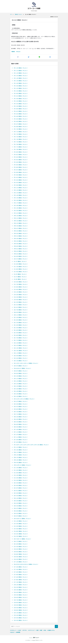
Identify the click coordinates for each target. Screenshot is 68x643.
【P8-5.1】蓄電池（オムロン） (20, 236)
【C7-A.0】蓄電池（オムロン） (20, 577)
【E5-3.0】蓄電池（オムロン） (20, 404)
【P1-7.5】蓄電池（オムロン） (20, 142)
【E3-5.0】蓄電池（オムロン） (20, 493)
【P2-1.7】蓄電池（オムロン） (20, 203)
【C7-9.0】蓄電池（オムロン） (20, 574)
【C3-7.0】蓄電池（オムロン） (20, 284)
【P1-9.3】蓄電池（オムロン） (20, 182)
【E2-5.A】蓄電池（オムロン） (20, 358)
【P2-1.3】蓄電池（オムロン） (20, 192)
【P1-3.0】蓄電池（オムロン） (20, 86)
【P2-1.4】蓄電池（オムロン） (20, 195)
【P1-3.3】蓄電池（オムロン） (20, 91)
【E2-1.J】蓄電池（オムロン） (20, 353)
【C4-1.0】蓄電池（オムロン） (20, 292)
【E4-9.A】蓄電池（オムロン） (20, 373)
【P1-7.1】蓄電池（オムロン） (20, 131)
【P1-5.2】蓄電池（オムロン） (20, 101)
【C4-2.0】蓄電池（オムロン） (20, 294)
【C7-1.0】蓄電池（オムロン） (20, 562)
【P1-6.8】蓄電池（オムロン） (20, 126)
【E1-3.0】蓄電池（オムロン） (20, 327)
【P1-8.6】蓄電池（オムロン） (20, 167)
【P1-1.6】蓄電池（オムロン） (20, 83)
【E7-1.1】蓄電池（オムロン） (20, 432)
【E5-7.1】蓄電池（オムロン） (20, 414)
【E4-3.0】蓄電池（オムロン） (20, 503)
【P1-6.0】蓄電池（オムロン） (20, 108)
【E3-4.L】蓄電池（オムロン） (20, 490)
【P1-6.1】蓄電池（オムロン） (20, 111)
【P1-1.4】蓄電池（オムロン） (20, 78)
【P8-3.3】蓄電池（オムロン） (20, 223)
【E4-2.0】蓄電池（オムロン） (20, 500)
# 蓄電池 (13, 51)
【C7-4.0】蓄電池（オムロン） (20, 572)
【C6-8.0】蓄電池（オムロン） (20, 551)
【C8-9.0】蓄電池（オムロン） (20, 605)
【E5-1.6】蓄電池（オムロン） (20, 388)
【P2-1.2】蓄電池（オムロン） (20, 190)
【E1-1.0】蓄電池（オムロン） (20, 322)
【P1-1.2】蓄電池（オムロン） (20, 73)
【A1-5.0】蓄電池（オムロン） (20, 302)
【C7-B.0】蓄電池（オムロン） (20, 579)
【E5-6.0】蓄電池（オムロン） (20, 409)
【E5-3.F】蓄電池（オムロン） (20, 406)
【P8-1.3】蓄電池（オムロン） (20, 455)
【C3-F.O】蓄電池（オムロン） (20, 536)
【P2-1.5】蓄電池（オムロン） (20, 198)
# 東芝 (41, 630)
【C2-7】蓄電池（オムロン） (20, 276)
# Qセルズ (12, 632)
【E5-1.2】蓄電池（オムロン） (20, 381)
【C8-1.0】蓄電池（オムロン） (20, 584)
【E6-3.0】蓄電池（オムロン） (20, 422)
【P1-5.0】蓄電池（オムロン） (20, 98)
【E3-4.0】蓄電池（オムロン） (20, 485)
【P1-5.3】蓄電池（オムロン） (20, 103)
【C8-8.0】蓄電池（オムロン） (20, 602)
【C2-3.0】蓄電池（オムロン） (20, 480)
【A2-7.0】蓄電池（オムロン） (20, 310)
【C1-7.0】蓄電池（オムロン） (20, 266)
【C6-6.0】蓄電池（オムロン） (20, 549)
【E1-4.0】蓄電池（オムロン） (20, 330)
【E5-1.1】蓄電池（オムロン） (20, 378)
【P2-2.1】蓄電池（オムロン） (20, 213)
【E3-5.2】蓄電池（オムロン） (20, 495)
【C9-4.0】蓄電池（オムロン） (20, 618)
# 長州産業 (18, 632)
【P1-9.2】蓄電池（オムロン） (20, 180)
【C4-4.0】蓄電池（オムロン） (20, 299)
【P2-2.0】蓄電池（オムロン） (20, 210)
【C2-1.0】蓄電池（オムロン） (20, 475)
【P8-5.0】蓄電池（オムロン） (20, 233)
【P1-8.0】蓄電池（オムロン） (20, 152)
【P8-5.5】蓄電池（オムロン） (20, 241)
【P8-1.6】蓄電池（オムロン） (20, 460)
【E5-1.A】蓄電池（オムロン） (20, 396)
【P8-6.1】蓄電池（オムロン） (20, 248)
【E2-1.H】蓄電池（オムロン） (20, 350)
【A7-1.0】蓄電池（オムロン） (20, 317)
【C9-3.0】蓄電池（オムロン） (20, 615)
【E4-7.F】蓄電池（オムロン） (20, 541)
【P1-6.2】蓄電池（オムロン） (20, 114)
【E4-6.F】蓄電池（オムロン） (20, 371)
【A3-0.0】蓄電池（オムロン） (20, 256)
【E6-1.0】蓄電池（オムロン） (20, 416)
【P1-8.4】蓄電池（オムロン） (20, 162)
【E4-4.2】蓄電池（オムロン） (20, 513)
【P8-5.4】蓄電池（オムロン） (20, 238)
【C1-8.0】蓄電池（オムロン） (20, 269)
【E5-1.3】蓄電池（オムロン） (20, 383)
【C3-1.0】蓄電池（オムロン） (20, 521)
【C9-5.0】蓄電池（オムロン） (20, 620)
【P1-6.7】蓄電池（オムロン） (20, 124)
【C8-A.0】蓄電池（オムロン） (20, 607)
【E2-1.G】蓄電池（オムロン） (20, 348)
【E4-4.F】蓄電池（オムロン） (20, 516)
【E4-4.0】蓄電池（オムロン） (20, 511)
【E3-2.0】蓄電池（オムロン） (20, 544)
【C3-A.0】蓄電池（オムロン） (20, 528)
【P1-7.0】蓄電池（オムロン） (20, 129)
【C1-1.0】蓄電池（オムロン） (20, 467)
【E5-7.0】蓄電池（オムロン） (20, 411)
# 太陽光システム (51, 630)
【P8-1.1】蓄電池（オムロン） (20, 452)
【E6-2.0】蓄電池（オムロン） (20, 419)
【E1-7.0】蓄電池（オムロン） (20, 338)
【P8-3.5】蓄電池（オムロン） (20, 226)
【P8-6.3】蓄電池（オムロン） (20, 254)
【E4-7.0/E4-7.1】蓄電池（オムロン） (22, 539)
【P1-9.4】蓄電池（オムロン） (20, 185)
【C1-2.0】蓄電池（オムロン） (20, 470)
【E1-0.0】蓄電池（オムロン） (20, 320)
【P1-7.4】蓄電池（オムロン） (20, 139)
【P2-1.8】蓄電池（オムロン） (20, 205)
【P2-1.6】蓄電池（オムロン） (20, 200)
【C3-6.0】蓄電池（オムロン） (20, 282)
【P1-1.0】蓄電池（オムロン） (20, 68)
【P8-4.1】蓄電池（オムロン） (20, 228)
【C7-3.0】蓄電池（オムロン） (20, 569)
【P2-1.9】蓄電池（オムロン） (20, 208)
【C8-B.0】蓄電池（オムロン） (20, 610)
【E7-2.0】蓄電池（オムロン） (20, 439)
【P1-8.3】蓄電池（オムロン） (20, 159)
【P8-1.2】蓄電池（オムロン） (20, 215)
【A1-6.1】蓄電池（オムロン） (20, 307)
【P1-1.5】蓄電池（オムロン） (20, 80)
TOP (11, 14)
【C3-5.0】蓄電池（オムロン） (20, 526)
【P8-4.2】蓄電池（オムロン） (20, 231)
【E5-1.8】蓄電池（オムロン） (20, 391)
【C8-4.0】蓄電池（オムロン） (20, 592)
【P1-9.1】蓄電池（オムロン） (20, 177)
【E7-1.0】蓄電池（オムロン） (20, 429)
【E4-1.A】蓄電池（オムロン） (20, 498)
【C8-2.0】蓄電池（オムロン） (20, 587)
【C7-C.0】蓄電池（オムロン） (20, 582)
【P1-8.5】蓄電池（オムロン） (20, 164)
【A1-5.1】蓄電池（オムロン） (20, 304)
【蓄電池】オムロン (18, 14)
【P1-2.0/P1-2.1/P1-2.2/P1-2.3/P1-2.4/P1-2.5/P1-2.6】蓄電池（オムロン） (31, 444)
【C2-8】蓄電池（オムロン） (20, 279)
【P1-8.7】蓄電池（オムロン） (20, 170)
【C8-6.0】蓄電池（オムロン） (20, 597)
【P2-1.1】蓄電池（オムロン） (20, 187)
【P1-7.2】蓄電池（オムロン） (20, 134)
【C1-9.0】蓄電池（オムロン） (20, 271)
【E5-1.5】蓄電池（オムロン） (20, 386)
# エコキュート (13, 630)
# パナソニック (31, 630)
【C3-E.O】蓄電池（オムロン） (20, 534)
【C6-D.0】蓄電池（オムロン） (20, 556)
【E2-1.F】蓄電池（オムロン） (20, 345)
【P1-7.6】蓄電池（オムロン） (20, 144)
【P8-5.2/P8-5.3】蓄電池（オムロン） (22, 465)
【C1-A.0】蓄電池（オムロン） (20, 472)
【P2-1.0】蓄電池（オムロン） (20, 450)
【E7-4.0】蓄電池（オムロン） (20, 442)
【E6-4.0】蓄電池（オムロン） (20, 424)
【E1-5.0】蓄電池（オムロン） (20, 332)
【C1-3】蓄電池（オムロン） (20, 261)
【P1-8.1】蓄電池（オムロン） (20, 154)
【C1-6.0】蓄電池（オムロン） (20, 264)
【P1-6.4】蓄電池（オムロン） (20, 116)
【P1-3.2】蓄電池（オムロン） (20, 88)
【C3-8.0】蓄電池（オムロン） (20, 287)
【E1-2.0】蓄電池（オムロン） (20, 325)
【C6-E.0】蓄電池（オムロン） (20, 559)
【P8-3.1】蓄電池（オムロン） (20, 218)
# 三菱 (37, 630)
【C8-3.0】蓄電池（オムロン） (20, 590)
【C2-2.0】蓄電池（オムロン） (20, 478)
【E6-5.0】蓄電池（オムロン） (20, 427)
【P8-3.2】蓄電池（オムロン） (20, 220)
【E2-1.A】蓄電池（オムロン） (20, 343)
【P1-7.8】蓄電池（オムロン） (20, 149)
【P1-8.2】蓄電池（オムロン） (20, 157)
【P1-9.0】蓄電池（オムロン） (20, 175)
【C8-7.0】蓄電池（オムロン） (20, 600)
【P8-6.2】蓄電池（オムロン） (20, 251)
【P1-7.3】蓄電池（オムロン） (20, 136)
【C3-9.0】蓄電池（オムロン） (20, 289)
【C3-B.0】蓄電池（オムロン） (20, 531)
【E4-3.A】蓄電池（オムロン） (20, 506)
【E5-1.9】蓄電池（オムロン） (20, 394)
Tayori (34, 640)
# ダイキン (24, 630)
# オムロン (18, 51)
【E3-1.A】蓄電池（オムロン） (20, 360)
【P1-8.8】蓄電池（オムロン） (20, 172)
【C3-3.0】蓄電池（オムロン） (20, 546)
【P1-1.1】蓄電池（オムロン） (20, 70)
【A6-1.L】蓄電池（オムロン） (20, 315)
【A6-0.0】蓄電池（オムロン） (20, 312)
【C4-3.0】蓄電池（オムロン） (20, 297)
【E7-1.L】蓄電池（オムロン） (20, 437)
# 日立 (44, 630)
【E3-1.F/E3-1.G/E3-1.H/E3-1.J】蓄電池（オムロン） (26, 363)
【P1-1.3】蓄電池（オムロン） (20, 75)
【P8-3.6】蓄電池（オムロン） (20, 462)
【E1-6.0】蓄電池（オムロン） (20, 335)
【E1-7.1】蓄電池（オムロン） (20, 340)
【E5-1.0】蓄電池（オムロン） (20, 376)
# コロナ (19, 630)
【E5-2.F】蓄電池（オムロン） (20, 401)
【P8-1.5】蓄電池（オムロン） (20, 457)
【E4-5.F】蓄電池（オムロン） (20, 366)
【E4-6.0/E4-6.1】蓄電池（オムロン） (22, 368)
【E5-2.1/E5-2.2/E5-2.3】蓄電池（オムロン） (24, 399)
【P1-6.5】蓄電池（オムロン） (20, 119)
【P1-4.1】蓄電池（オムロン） (20, 96)
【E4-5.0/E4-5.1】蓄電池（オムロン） (22, 518)
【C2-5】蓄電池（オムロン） (20, 274)
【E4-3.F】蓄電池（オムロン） (20, 508)
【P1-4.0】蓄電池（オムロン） (20, 93)
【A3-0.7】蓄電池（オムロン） (20, 259)
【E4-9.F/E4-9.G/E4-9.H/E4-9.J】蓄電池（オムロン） (26, 564)
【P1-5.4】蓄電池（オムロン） (20, 106)
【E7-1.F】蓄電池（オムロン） (20, 434)
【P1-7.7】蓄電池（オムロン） (20, 147)
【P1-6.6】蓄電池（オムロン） (20, 121)
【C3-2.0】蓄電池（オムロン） (20, 523)
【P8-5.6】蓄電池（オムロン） (20, 243)
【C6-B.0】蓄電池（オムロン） (20, 554)
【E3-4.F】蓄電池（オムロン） (20, 488)
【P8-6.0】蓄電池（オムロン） (20, 246)
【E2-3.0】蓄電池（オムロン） (20, 355)
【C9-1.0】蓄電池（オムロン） (20, 612)
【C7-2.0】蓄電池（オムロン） (20, 567)
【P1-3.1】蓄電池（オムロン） (20, 447)
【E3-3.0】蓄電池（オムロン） (20, 483)
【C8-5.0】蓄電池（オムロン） (20, 595)
